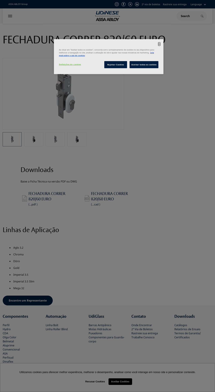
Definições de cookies (70, 64)
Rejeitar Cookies (115, 64)
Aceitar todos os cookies (144, 64)
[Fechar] (159, 44)
